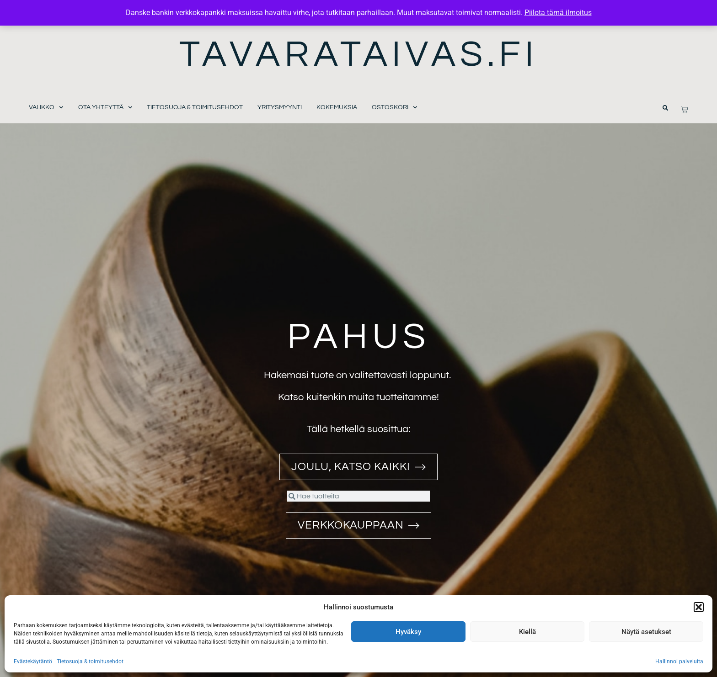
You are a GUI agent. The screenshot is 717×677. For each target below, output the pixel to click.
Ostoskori (394, 107)
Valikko (46, 107)
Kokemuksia (336, 107)
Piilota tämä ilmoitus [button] (558, 12)
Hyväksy (408, 632)
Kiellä (527, 632)
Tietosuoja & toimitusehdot (90, 661)
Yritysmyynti (279, 107)
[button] (698, 607)
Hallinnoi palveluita (679, 661)
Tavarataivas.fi (358, 55)
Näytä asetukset (646, 632)
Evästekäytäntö (33, 661)
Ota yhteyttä (105, 107)
